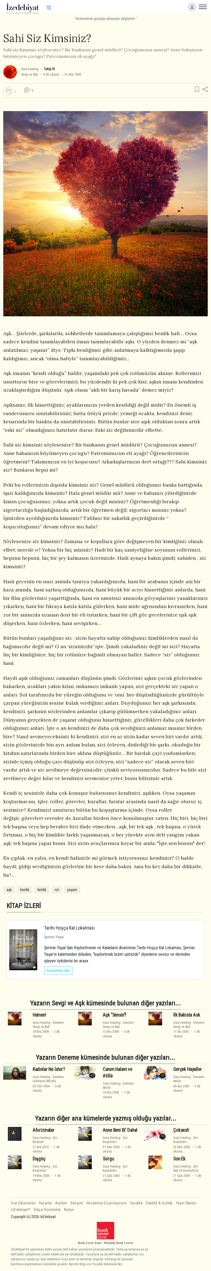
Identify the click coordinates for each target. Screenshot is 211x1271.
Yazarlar (45, 1203)
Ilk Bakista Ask (186, 1015)
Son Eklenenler (23, 1203)
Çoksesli (181, 1130)
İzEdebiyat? (20, 1209)
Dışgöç (39, 1159)
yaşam (72, 890)
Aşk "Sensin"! (114, 1015)
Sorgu (108, 1159)
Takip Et (49, 69)
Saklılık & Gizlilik (159, 1203)
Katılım (61, 1203)
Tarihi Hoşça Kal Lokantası (69, 928)
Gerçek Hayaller (187, 1069)
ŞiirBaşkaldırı (115, 1140)
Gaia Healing (30, 69)
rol (57, 890)
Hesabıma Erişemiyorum (106, 1203)
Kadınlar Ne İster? (49, 1069)
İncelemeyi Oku (58, 970)
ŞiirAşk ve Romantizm (185, 1168)
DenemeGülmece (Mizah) (48, 1079)
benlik (24, 890)
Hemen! (39, 1015)
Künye (69, 1209)
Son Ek (179, 1159)
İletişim (76, 1203)
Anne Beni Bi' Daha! (120, 1130)
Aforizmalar (43, 1130)
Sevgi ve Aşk (29, 74)
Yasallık (136, 1203)
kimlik (42, 890)
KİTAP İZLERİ (24, 906)
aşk (9, 890)
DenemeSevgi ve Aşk (48, 1024)
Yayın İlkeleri (186, 1203)
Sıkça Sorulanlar (47, 1209)
